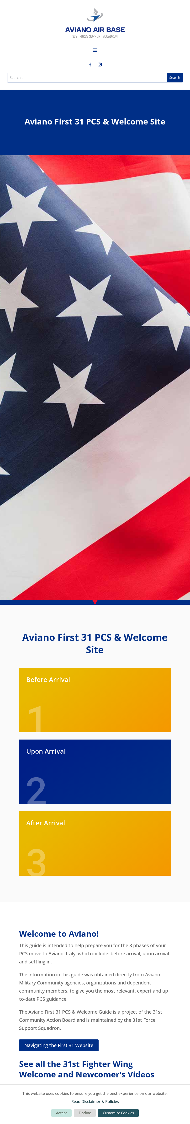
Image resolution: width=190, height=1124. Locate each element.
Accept (61, 1112)
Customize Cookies (118, 1112)
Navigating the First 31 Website (58, 1045)
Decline (85, 1112)
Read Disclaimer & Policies (95, 1101)
